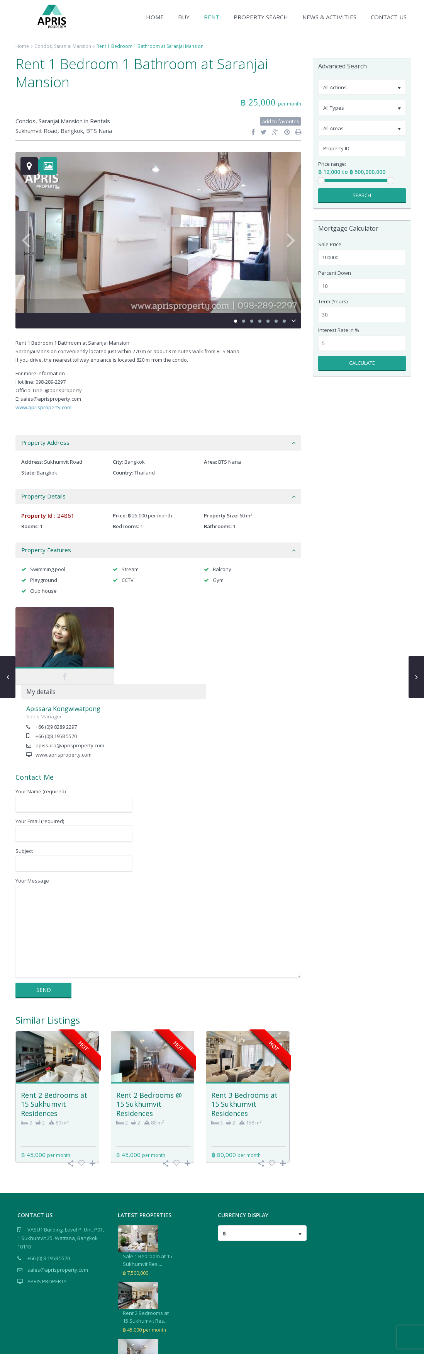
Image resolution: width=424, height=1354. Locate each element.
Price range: (332, 164)
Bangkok (72, 130)
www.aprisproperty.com (43, 407)
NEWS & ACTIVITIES (329, 17)
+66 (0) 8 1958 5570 (48, 1180)
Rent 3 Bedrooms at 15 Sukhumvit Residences (244, 1027)
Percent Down (334, 273)
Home (22, 46)
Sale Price (329, 244)
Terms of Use (392, 1343)
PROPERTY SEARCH (261, 17)
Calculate (362, 362)
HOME (155, 17)
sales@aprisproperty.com (57, 1192)
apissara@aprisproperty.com (165, 668)
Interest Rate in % (338, 330)
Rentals (100, 121)
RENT (211, 17)
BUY (184, 17)
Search (362, 195)
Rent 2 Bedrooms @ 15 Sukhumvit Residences (149, 1027)
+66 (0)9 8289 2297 (151, 649)
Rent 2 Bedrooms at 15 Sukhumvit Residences (54, 1027)
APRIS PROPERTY (46, 1204)
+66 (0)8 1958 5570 (151, 659)
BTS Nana (99, 130)
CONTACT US (389, 17)
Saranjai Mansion (72, 46)
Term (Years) (333, 301)
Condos (43, 46)
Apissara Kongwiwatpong (159, 632)
